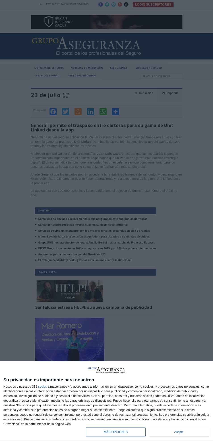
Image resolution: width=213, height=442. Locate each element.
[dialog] (106, 401)
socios (42, 386)
